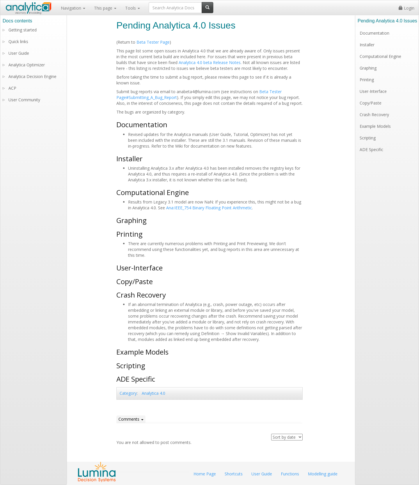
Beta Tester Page (153, 42)
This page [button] (105, 8)
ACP (12, 88)
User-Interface (373, 91)
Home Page (204, 474)
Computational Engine (380, 56)
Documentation (374, 33)
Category (128, 393)
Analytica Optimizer (26, 65)
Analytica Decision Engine (32, 76)
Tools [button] (132, 8)
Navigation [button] (73, 8)
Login (406, 8)
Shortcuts (234, 474)
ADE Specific (371, 149)
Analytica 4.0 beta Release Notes (210, 62)
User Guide (18, 53)
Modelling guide (323, 474)
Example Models (375, 126)
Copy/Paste (370, 103)
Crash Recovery (374, 114)
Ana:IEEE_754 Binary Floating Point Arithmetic (209, 207)
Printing (367, 79)
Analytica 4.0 (153, 393)
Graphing (368, 68)
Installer (367, 44)
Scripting (368, 138)
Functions (290, 474)
